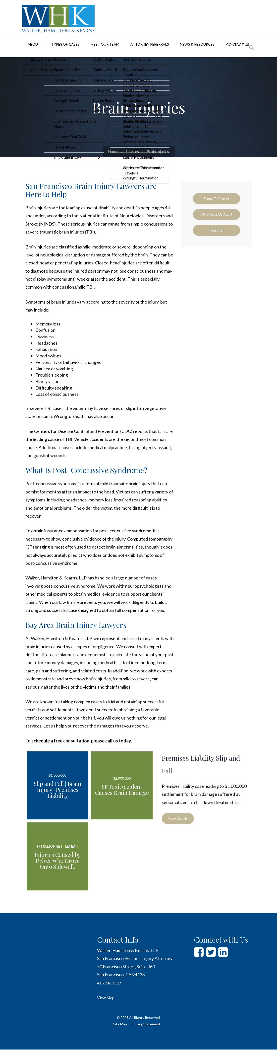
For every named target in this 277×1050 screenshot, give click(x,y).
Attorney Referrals (139, 48)
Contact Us (227, 49)
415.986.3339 (110, 983)
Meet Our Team (95, 48)
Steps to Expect (216, 199)
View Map (107, 998)
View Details (179, 819)
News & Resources (186, 48)
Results (216, 238)
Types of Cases (58, 48)
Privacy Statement (145, 1024)
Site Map (120, 1024)
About (28, 48)
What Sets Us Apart (216, 219)
